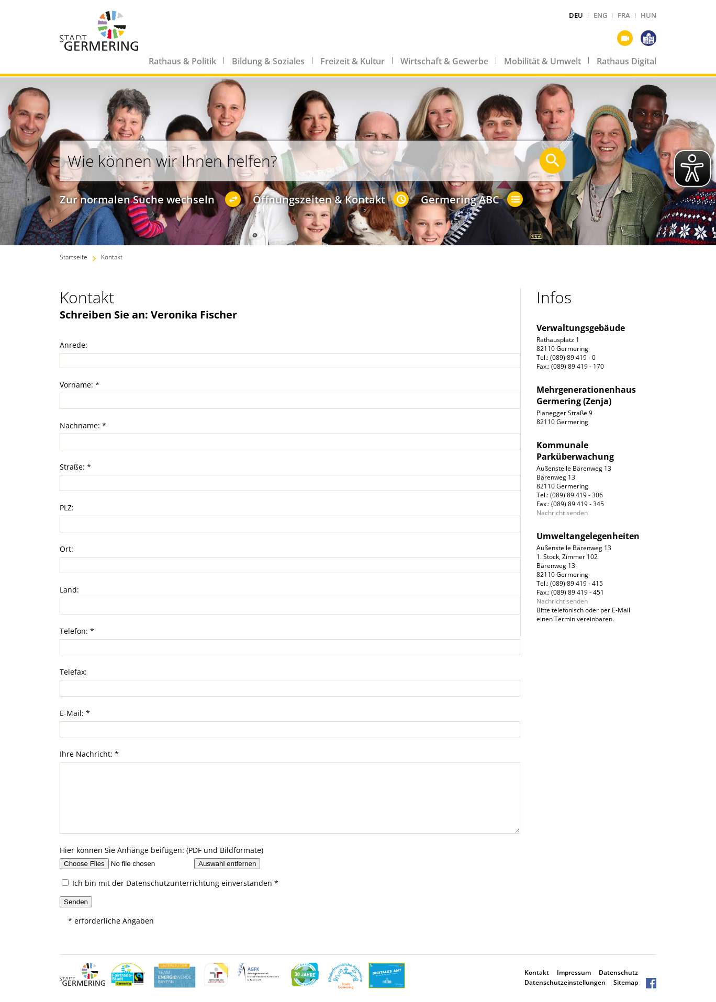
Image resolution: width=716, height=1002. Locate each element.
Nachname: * (83, 425)
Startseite (73, 257)
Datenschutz (618, 972)
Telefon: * (77, 631)
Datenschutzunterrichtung (172, 883)
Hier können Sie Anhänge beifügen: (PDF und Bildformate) (161, 850)
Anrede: (73, 345)
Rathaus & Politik (182, 61)
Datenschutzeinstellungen (565, 982)
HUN (648, 15)
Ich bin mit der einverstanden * (170, 883)
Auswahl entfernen (227, 864)
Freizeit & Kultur (352, 61)
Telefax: (73, 672)
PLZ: (67, 508)
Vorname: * (79, 385)
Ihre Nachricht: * (89, 754)
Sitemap (625, 982)
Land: (69, 590)
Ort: (66, 549)
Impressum (574, 972)
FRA (624, 15)
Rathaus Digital (626, 61)
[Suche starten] (553, 160)
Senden (76, 902)
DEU (576, 15)
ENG (600, 15)
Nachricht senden (562, 512)
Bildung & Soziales (268, 61)
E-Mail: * (75, 713)
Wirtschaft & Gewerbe (444, 61)
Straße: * (75, 467)
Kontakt (111, 257)
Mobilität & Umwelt (542, 61)
